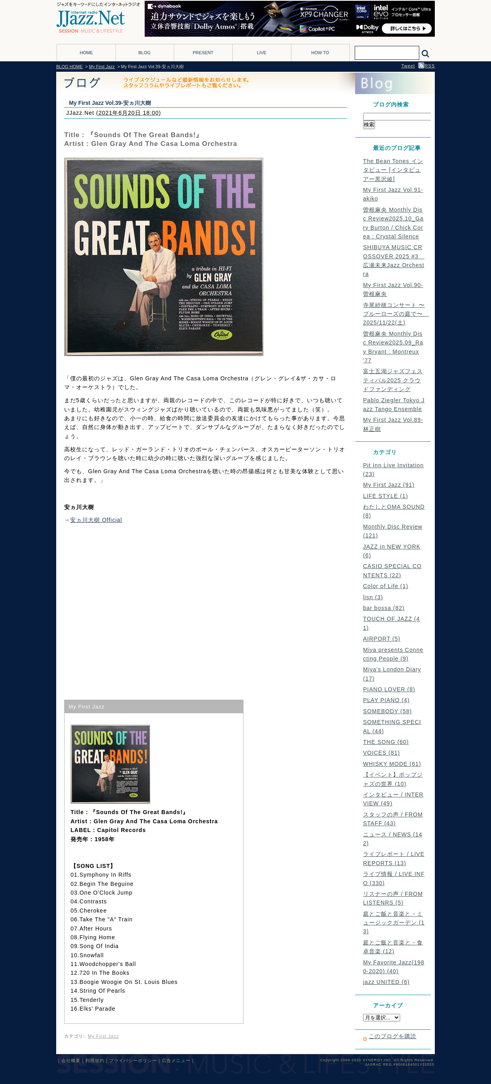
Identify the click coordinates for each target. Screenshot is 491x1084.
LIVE (262, 52)
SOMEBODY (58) (387, 711)
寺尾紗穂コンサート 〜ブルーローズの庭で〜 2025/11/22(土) (396, 314)
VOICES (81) (381, 753)
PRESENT (203, 52)
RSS (426, 65)
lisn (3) (373, 597)
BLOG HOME (69, 66)
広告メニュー (176, 1060)
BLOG (144, 52)
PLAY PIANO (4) (386, 700)
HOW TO (320, 52)
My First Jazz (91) (388, 485)
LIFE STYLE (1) (385, 496)
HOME (86, 52)
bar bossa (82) (384, 608)
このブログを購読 (392, 1036)
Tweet (408, 65)
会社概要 (71, 1060)
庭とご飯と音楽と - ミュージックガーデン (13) (393, 923)
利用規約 (94, 1060)
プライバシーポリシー (133, 1060)
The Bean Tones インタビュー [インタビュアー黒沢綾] (393, 170)
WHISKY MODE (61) (392, 764)
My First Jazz (102, 66)
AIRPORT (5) (382, 638)
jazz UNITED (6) (386, 982)
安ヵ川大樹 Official (96, 520)
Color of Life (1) (385, 586)
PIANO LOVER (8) (389, 689)
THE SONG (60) (386, 742)
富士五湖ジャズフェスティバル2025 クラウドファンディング (393, 380)
